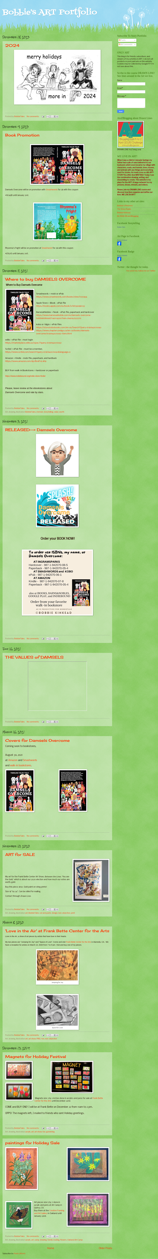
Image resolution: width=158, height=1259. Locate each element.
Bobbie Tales (121, 227)
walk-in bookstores (20, 765)
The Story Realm (124, 209)
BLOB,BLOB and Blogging (128, 216)
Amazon (12, 760)
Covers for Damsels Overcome (37, 740)
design (54, 913)
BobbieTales (30, 412)
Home (50, 1248)
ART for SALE (20, 854)
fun (42, 1039)
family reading (54, 1240)
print (73, 913)
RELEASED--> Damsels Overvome (41, 429)
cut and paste (45, 913)
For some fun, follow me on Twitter (141, 271)
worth (61, 412)
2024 (12, 45)
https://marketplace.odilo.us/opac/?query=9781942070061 (33, 343)
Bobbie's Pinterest (125, 206)
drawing (43, 1240)
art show (32, 1039)
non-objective (64, 913)
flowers (63, 1240)
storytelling (48, 412)
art (26, 913)
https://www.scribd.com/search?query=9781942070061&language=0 (37, 352)
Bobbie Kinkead (123, 213)
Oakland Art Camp (75, 1240)
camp (37, 1240)
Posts (122, 40)
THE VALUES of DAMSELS (34, 657)
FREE (39, 1039)
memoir (39, 412)
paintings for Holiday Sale (32, 1143)
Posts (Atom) (19, 1254)
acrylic (28, 1132)
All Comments (125, 45)
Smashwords (51, 190)
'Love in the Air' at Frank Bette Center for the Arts (57, 931)
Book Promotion (22, 135)
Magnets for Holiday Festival (35, 1056)
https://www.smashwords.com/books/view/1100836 (61, 297)
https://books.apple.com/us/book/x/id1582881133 (60, 306)
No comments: (33, 117)
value (56, 412)
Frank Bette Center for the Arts (78, 942)
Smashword (47, 248)
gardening (50, 1132)
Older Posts (105, 1248)
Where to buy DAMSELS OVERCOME (45, 279)
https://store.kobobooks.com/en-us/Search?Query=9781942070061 (68, 327)
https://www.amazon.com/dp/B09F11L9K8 (25, 361)
